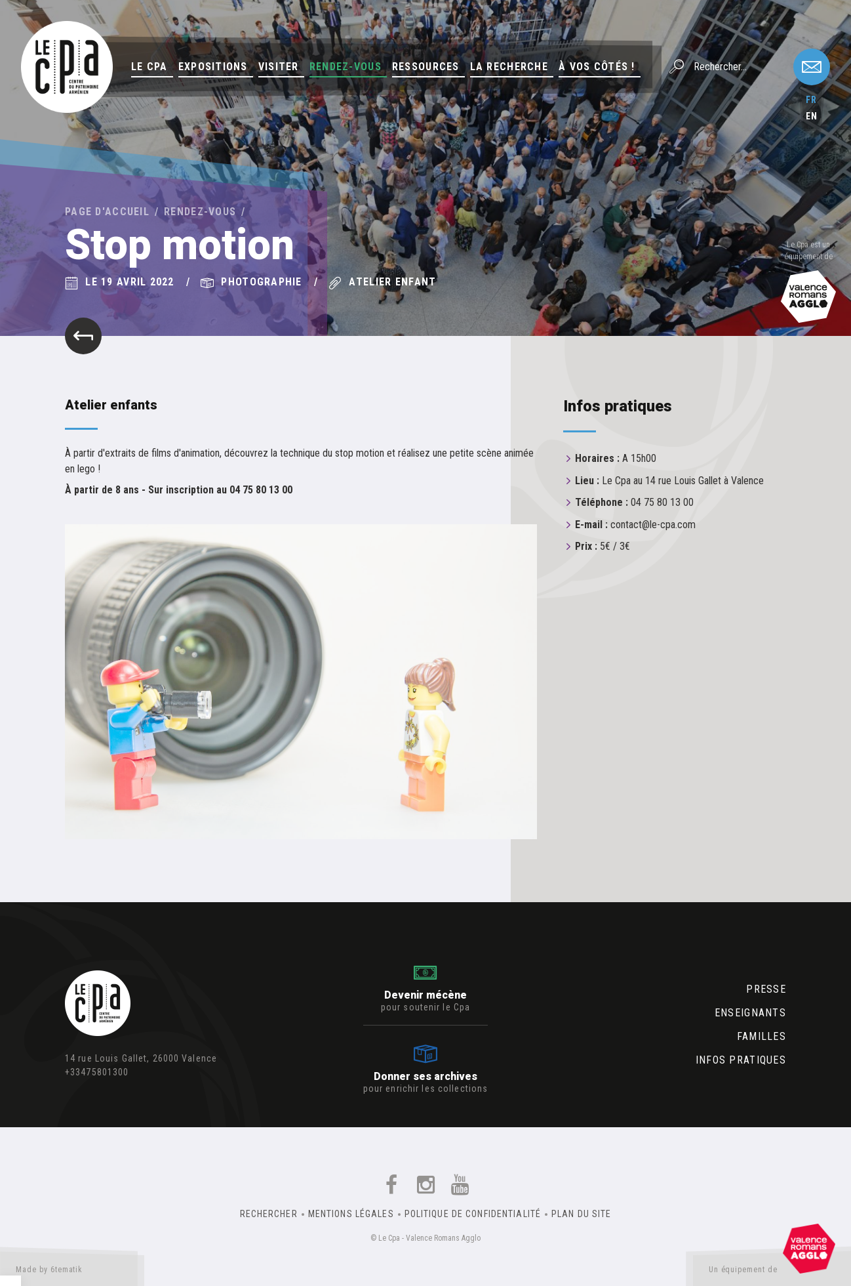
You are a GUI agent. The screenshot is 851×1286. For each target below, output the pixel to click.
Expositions (213, 66)
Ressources (426, 66)
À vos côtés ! (597, 66)
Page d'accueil (107, 211)
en (812, 116)
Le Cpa (149, 66)
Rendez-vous (345, 66)
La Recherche (509, 66)
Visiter (278, 66)
